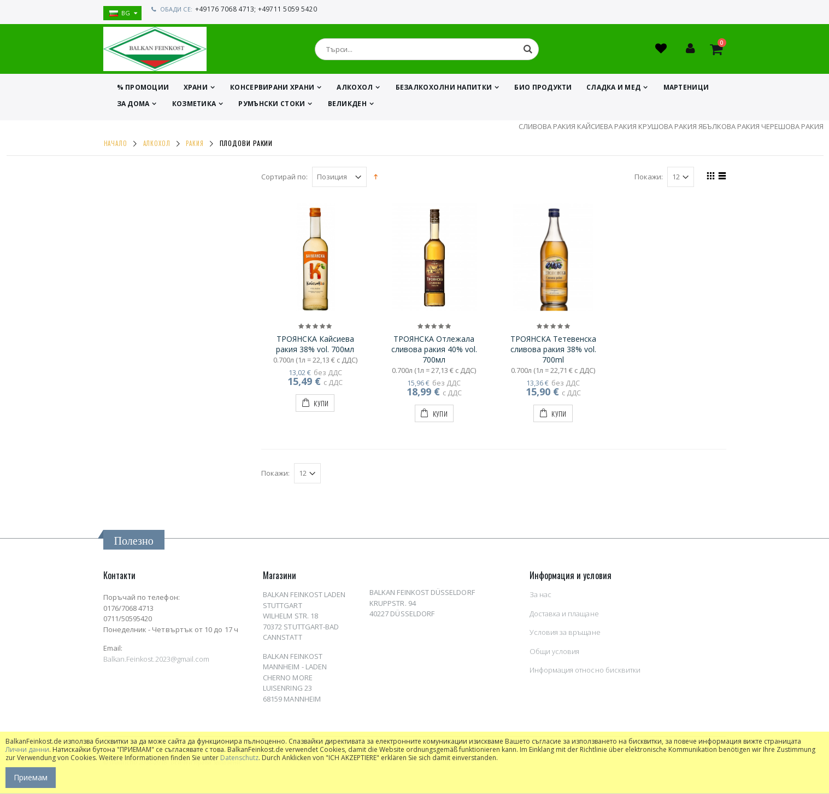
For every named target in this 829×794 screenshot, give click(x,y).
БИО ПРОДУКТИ (543, 90)
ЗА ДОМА (133, 106)
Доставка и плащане (564, 616)
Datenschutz (239, 757)
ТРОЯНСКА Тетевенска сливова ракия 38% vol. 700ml (553, 351)
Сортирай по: (284, 179)
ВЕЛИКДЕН (347, 106)
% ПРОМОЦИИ (143, 90)
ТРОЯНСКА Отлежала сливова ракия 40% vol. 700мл (434, 351)
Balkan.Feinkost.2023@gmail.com (156, 662)
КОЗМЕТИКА (194, 106)
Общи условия (555, 654)
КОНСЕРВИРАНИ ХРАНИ (272, 90)
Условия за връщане (565, 635)
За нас (540, 597)
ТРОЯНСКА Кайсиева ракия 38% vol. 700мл (315, 346)
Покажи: (648, 179)
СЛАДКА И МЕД (613, 90)
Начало (115, 146)
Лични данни (27, 749)
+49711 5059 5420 (284, 9)
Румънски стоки (271, 106)
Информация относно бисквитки (585, 673)
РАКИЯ (195, 146)
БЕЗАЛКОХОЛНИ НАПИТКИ (444, 90)
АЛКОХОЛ (355, 90)
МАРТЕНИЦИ (686, 90)
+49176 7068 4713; (224, 9)
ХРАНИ (196, 90)
